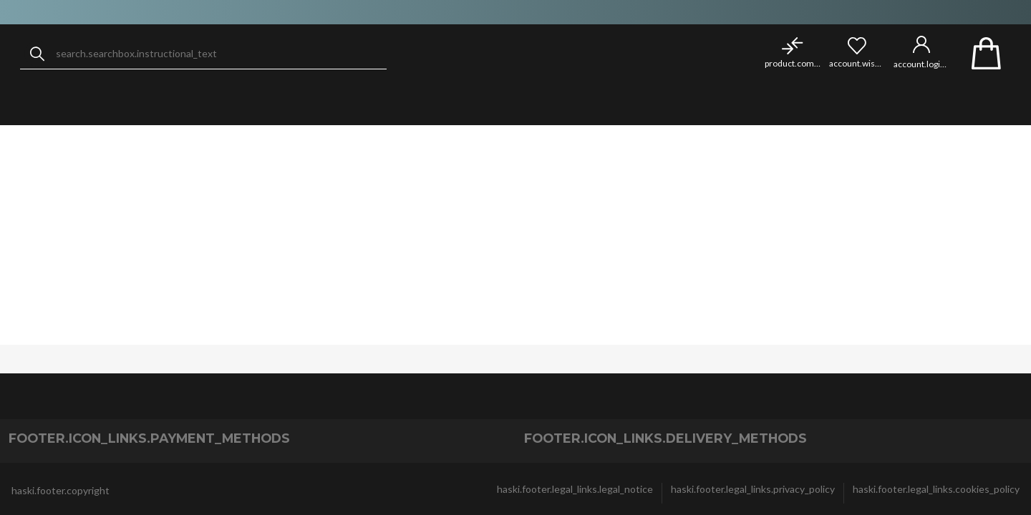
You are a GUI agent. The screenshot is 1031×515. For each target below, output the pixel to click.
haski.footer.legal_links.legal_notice (575, 489)
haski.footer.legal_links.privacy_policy (753, 489)
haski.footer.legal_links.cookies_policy (936, 489)
